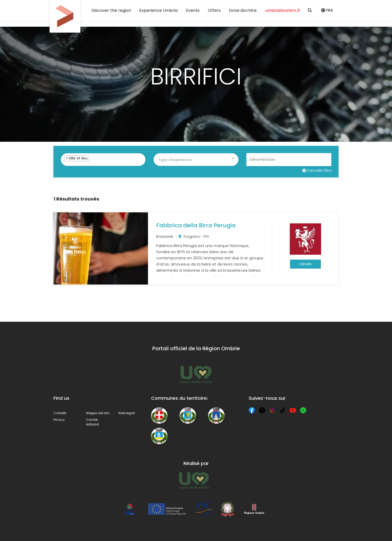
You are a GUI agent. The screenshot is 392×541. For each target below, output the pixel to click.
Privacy (59, 419)
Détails (306, 264)
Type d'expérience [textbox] (175, 159)
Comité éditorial (92, 421)
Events (193, 10)
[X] (262, 410)
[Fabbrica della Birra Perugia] (196, 248)
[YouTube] (293, 410)
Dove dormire (243, 10)
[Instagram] (272, 410)
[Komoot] (303, 410)
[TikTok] (282, 410)
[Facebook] (252, 410)
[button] (327, 10)
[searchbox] (99, 165)
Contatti (59, 413)
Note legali (126, 413)
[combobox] (103, 159)
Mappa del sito (97, 413)
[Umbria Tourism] (194, 480)
